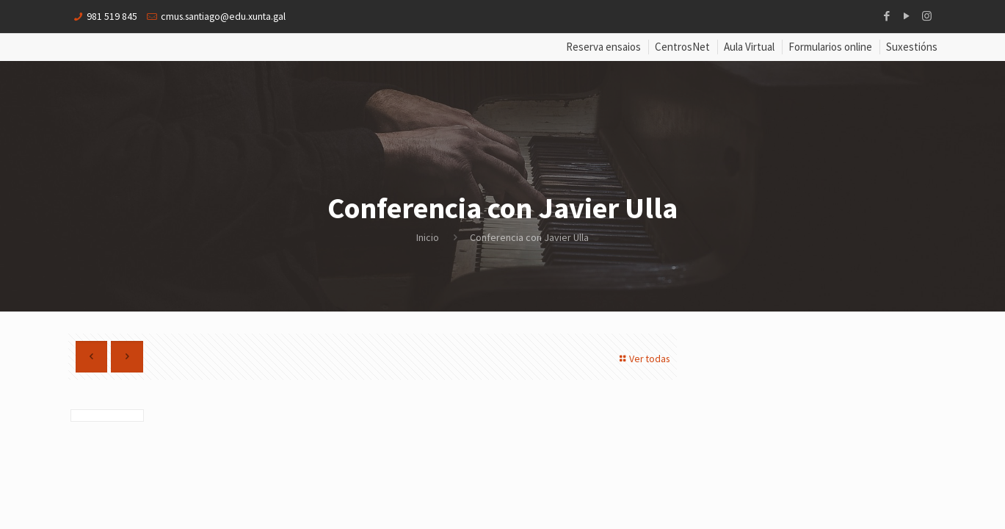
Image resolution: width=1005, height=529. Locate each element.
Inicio (427, 237)
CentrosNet (682, 47)
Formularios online (830, 47)
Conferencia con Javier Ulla (529, 237)
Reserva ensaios (603, 47)
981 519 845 (112, 16)
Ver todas (641, 358)
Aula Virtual (749, 47)
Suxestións (911, 47)
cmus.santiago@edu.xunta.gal (226, 16)
